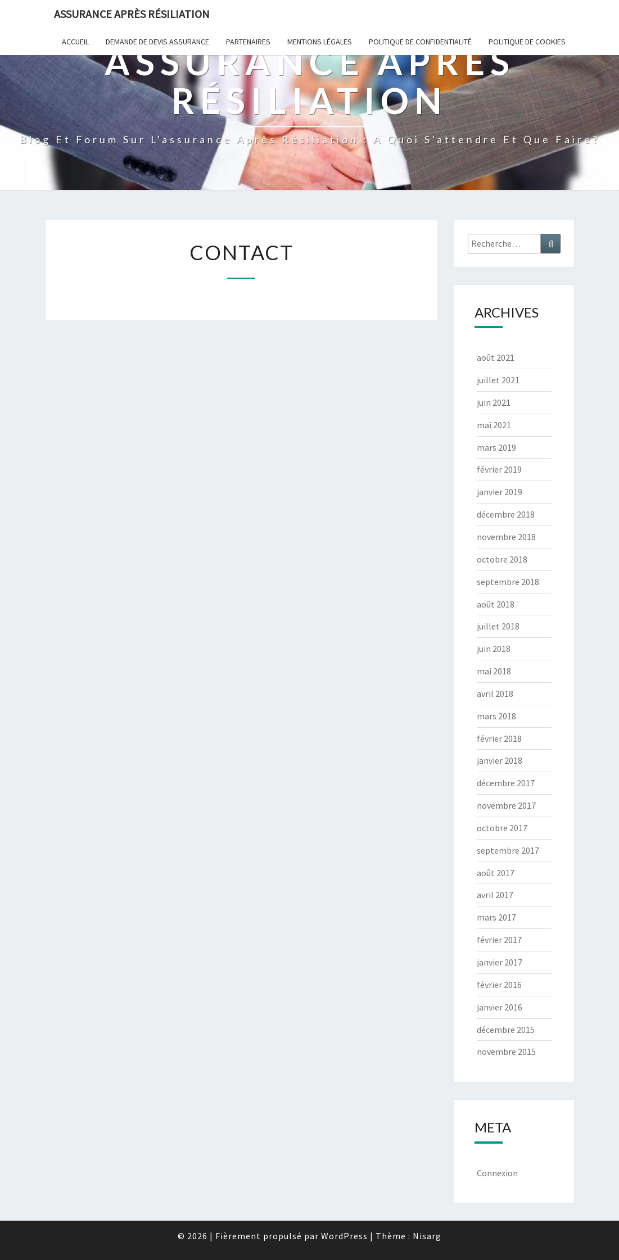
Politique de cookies (527, 42)
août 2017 (495, 872)
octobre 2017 (502, 827)
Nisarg (427, 1235)
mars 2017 (496, 917)
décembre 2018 (506, 514)
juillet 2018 (498, 626)
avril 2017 (495, 894)
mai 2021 (494, 424)
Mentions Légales (319, 42)
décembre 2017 (506, 782)
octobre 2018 (502, 559)
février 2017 (499, 939)
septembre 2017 (508, 850)
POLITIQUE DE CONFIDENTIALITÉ (420, 42)
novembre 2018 (506, 536)
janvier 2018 (499, 760)
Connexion (497, 1173)
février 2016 (499, 984)
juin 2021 (493, 402)
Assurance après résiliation (132, 14)
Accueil (75, 42)
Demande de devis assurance (157, 42)
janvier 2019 (499, 491)
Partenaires (248, 42)
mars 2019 (496, 447)
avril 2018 (495, 693)
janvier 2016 (499, 1007)
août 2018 (495, 604)
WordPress (344, 1235)
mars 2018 (496, 716)
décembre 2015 (506, 1029)
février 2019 (499, 469)
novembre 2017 (506, 805)
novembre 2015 (506, 1051)
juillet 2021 (498, 380)
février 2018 (499, 738)
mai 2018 (494, 671)
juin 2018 (493, 648)
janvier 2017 (499, 962)
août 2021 (495, 357)
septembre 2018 (508, 581)
